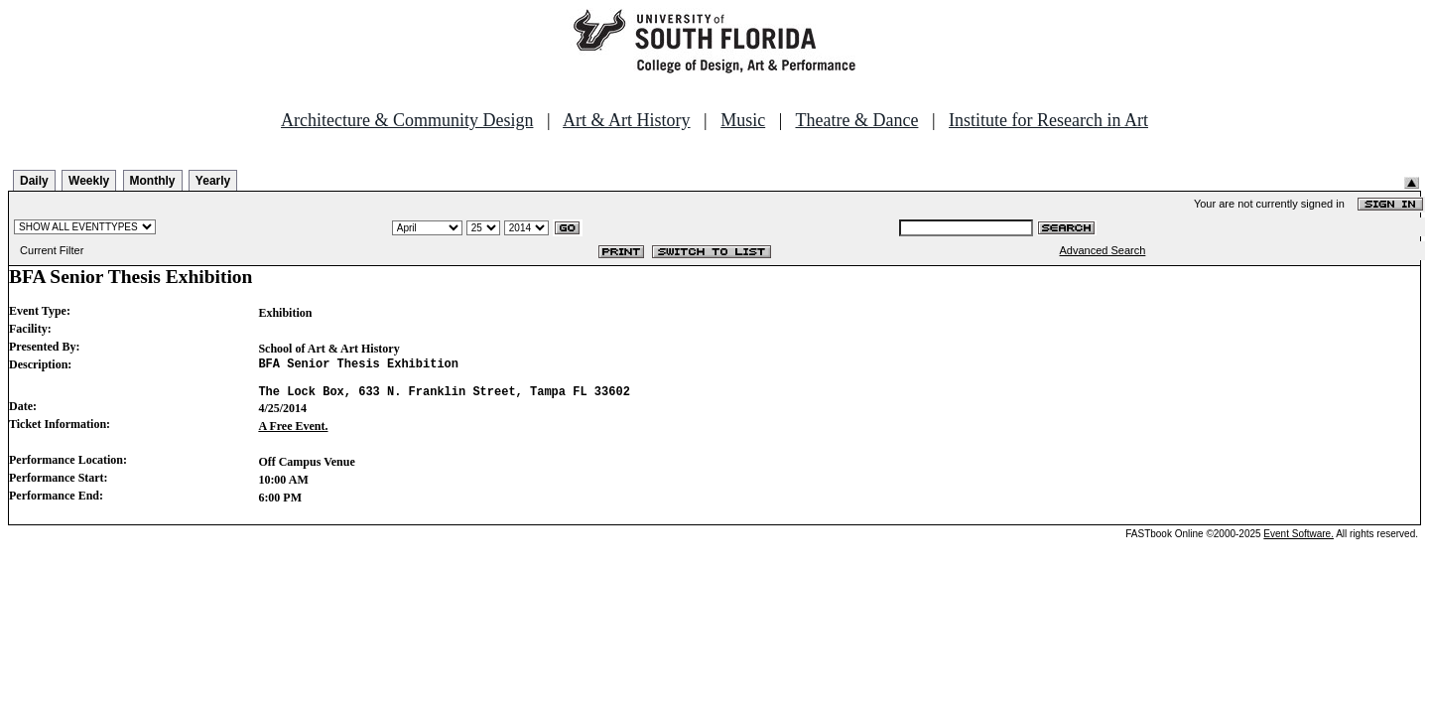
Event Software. (1298, 542)
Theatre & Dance (856, 120)
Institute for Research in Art (1048, 120)
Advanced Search (1103, 250)
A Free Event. (292, 435)
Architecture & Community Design (407, 120)
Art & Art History (627, 120)
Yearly (212, 181)
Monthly (153, 181)
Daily (34, 181)
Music (742, 120)
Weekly (88, 181)
